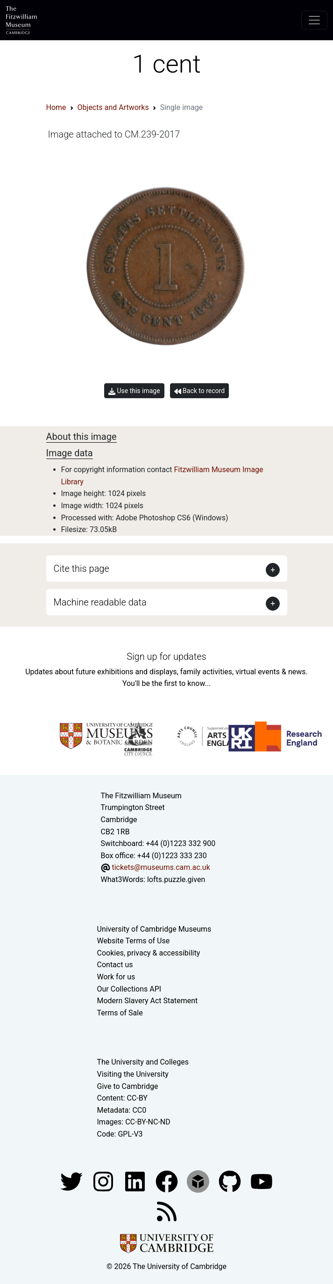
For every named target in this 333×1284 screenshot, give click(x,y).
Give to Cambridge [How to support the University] (127, 1086)
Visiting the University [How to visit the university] (133, 1074)
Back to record (199, 391)
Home (56, 107)
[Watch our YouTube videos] (261, 1180)
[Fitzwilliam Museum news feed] (167, 1210)
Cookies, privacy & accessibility (148, 952)
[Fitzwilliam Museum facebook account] (136, 1180)
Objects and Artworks (113, 107)
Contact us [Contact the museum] (115, 964)
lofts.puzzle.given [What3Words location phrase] (176, 879)
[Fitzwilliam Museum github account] (231, 1180)
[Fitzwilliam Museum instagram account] (104, 1180)
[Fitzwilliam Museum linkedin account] (168, 1180)
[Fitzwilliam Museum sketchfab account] (199, 1180)
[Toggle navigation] (314, 20)
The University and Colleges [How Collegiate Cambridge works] (143, 1062)
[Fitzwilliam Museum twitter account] (72, 1180)
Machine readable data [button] (100, 602)
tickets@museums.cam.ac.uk (161, 867)
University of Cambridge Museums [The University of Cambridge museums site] (154, 929)
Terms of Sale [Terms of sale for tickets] (120, 1012)
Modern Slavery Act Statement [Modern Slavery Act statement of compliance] (147, 1000)
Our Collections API (129, 989)
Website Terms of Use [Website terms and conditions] (133, 940)
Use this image (134, 391)
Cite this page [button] (81, 568)
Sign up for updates (166, 656)
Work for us (116, 976)
